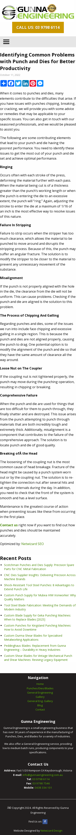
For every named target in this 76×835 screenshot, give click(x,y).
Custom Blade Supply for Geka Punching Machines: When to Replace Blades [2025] (37, 617)
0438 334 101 (43, 787)
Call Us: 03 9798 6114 (38, 27)
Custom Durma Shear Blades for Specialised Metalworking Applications (33, 637)
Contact (40, 709)
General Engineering (40, 692)
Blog (40, 705)
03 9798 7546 (41, 783)
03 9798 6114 (41, 779)
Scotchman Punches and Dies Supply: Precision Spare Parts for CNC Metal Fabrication (39, 567)
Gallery (40, 697)
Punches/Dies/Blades (40, 688)
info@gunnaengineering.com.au (43, 775)
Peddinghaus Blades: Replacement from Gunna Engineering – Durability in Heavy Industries (35, 648)
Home (40, 684)
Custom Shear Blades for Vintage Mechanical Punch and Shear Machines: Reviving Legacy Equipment (38, 658)
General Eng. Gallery (40, 701)
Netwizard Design (51, 830)
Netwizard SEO (32, 544)
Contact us (9, 525)
